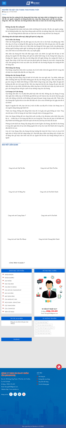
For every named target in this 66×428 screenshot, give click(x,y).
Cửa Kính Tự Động (10, 287)
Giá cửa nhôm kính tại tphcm (44, 325)
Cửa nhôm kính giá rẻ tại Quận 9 (45, 328)
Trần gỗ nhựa (9, 311)
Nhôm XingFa (9, 274)
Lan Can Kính (9, 293)
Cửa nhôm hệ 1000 (11, 299)
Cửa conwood (10, 308)
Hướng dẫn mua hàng (44, 379)
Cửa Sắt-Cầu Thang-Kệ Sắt (13, 290)
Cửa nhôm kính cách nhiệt (43, 333)
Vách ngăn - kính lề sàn (12, 302)
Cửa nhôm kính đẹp (42, 322)
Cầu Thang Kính (10, 305)
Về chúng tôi (42, 376)
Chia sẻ (4, 14)
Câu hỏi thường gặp (44, 384)
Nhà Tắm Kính (9, 284)
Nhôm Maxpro (9, 277)
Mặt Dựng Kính (10, 296)
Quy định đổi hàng (43, 381)
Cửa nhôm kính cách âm (43, 330)
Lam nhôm (8, 280)
